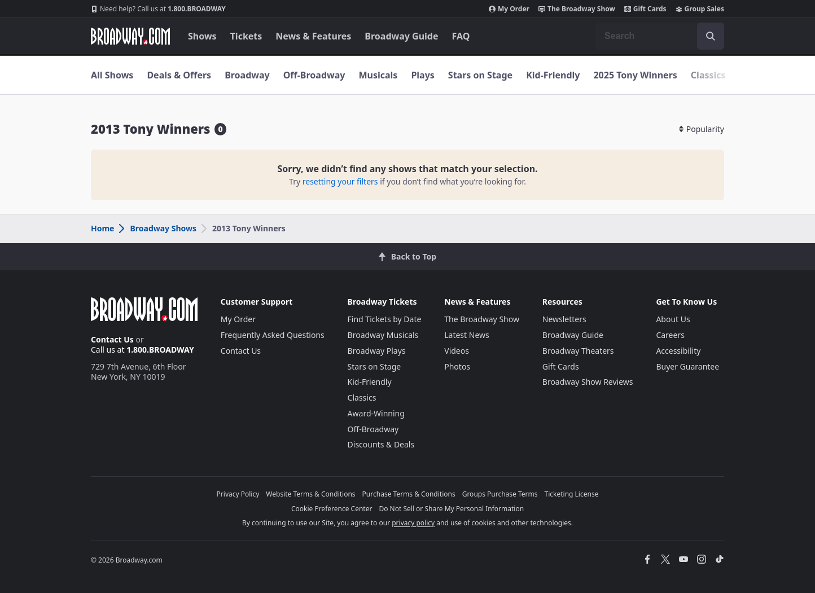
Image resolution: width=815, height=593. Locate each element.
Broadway (247, 75)
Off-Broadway (314, 75)
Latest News (466, 335)
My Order (509, 9)
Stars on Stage (480, 75)
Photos (457, 366)
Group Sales (700, 9)
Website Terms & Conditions (310, 494)
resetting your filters (340, 181)
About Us (673, 319)
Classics (708, 75)
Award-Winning (376, 413)
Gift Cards (645, 9)
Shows (202, 36)
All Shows (112, 75)
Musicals (377, 75)
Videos (456, 350)
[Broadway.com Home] (130, 36)
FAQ (461, 36)
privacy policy (413, 523)
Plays (422, 75)
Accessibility (678, 350)
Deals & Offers (179, 75)
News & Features (313, 36)
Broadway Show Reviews (587, 381)
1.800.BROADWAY (158, 9)
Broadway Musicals (383, 335)
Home (102, 228)
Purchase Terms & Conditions (408, 494)
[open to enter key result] (710, 36)
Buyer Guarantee (687, 366)
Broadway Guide (401, 36)
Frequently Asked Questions (273, 335)
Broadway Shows (156, 228)
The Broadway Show (576, 9)
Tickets (246, 36)
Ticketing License (572, 494)
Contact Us (112, 339)
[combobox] (659, 36)
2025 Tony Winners (635, 75)
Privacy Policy (238, 494)
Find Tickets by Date (385, 319)
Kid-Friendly (553, 75)
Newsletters (564, 319)
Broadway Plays (377, 350)
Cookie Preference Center (332, 508)
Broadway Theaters (578, 350)
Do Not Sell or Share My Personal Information (451, 508)
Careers (670, 335)
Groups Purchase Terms (500, 494)
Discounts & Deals (381, 444)
